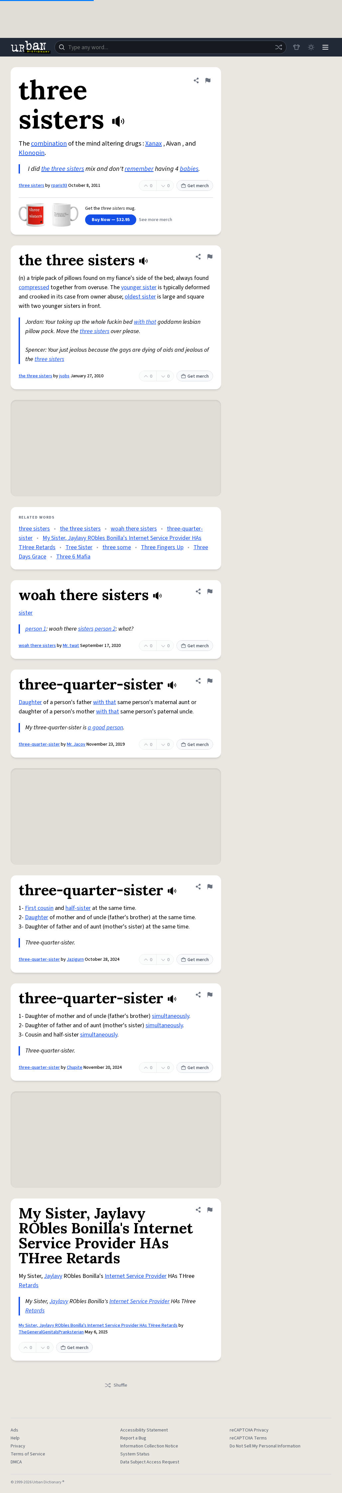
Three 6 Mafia (73, 557)
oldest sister (140, 297)
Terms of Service (28, 1454)
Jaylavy (53, 1276)
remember (139, 169)
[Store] (296, 47)
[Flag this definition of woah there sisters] (209, 591)
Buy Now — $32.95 (111, 219)
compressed (34, 287)
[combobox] (170, 47)
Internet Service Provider (136, 1276)
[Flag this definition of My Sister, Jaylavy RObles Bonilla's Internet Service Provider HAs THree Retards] (209, 1209)
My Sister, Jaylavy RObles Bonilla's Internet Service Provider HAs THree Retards (98, 1325)
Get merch (195, 186)
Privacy (18, 1446)
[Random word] (278, 47)
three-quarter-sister (39, 744)
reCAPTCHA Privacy (249, 1430)
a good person (105, 727)
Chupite (74, 1067)
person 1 (35, 629)
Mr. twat (71, 645)
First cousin (39, 908)
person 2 (105, 629)
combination (49, 143)
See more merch (155, 219)
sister (26, 613)
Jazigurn (75, 959)
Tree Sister (78, 547)
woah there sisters (134, 529)
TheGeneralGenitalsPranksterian (51, 1332)
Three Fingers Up (162, 547)
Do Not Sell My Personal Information (265, 1446)
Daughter (30, 702)
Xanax (153, 143)
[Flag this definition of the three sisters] (209, 256)
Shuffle (115, 1385)
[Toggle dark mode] (311, 47)
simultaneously (170, 1016)
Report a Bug (133, 1438)
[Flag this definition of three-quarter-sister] (209, 681)
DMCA (16, 1462)
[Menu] (325, 47)
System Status (135, 1454)
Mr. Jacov (76, 744)
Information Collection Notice (149, 1446)
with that (145, 322)
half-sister (78, 908)
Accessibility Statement (144, 1430)
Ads (14, 1430)
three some (116, 547)
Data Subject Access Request (149, 1462)
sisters (85, 629)
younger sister (139, 287)
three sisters (31, 185)
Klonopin (32, 153)
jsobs (64, 376)
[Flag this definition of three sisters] (207, 80)
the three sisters (62, 169)
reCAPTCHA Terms (248, 1438)
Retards (29, 1285)
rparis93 (59, 185)
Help (15, 1438)
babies (189, 169)
